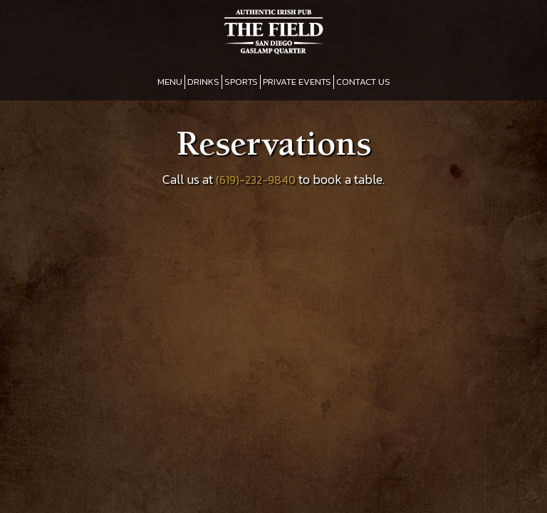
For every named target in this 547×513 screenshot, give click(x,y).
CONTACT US (363, 81)
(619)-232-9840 (256, 180)
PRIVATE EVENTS (297, 81)
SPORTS (241, 81)
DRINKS (203, 81)
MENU (169, 81)
